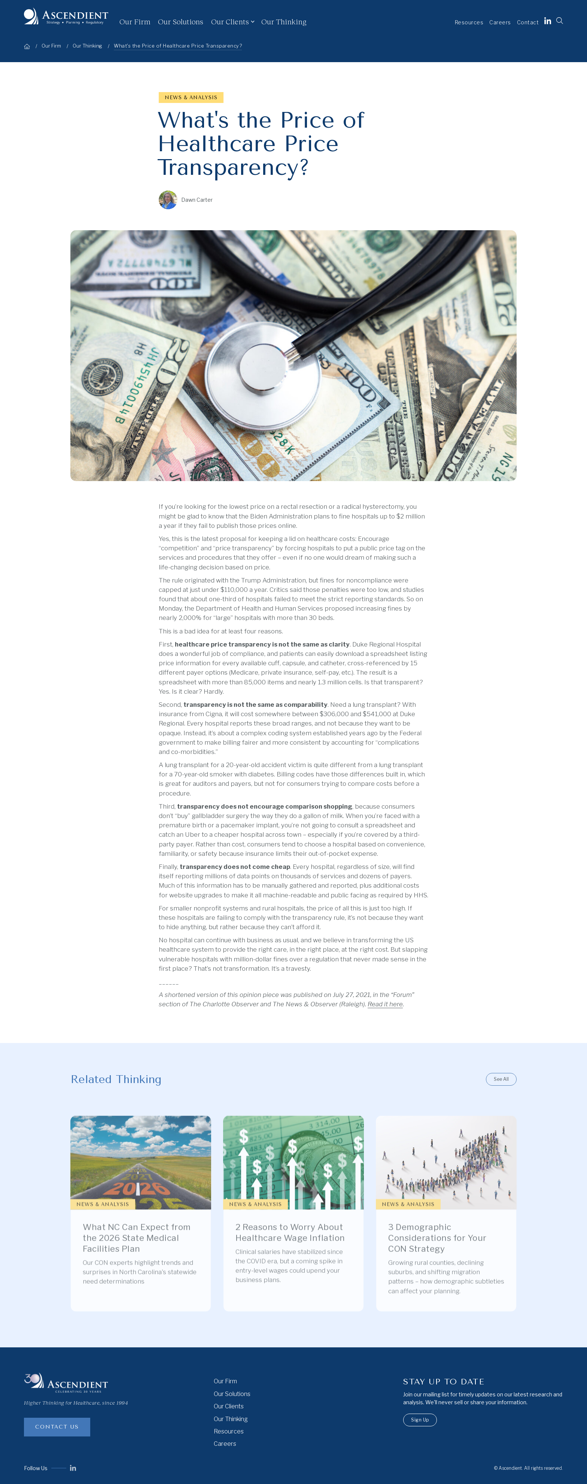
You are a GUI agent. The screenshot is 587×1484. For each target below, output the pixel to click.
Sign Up (420, 1420)
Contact (528, 22)
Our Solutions (180, 21)
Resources (469, 22)
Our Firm (134, 21)
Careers (500, 22)
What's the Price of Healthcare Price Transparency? (178, 46)
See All (501, 1079)
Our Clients (230, 21)
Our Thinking (284, 21)
